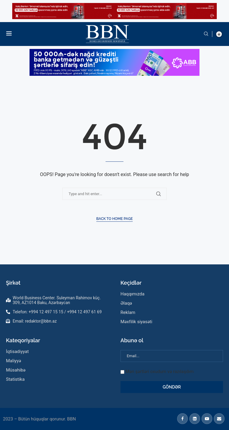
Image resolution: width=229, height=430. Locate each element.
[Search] (206, 34)
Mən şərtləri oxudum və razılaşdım (160, 371)
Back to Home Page (114, 219)
